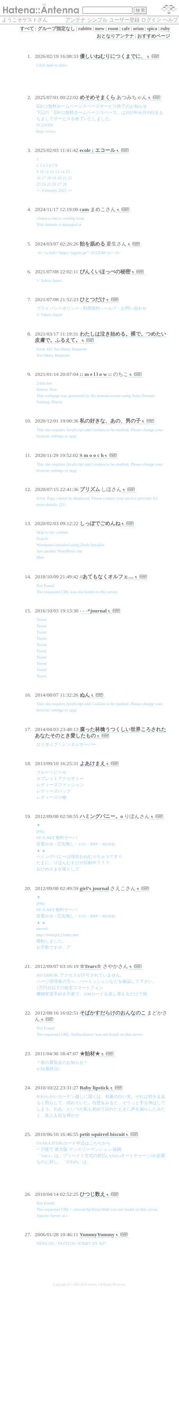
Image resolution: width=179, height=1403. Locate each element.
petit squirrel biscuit (102, 1134)
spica (152, 28)
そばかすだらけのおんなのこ (113, 1013)
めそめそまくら (97, 97)
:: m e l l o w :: (96, 374)
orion (138, 28)
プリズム (90, 489)
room (113, 28)
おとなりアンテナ (115, 36)
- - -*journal (93, 611)
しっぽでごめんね (100, 523)
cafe (126, 28)
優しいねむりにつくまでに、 (113, 56)
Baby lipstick (94, 1088)
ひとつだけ (92, 299)
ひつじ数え (92, 1194)
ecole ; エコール (97, 150)
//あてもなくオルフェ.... (107, 577)
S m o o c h (92, 455)
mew (99, 28)
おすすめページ (153, 36)
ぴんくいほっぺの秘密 (105, 271)
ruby (165, 28)
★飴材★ (90, 1053)
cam (84, 209)
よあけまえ (92, 763)
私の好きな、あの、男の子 (110, 421)
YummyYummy (97, 1234)
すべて (27, 28)
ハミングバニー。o (102, 816)
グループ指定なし (56, 28)
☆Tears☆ (90, 966)
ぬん (85, 695)
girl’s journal (94, 888)
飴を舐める (92, 244)
